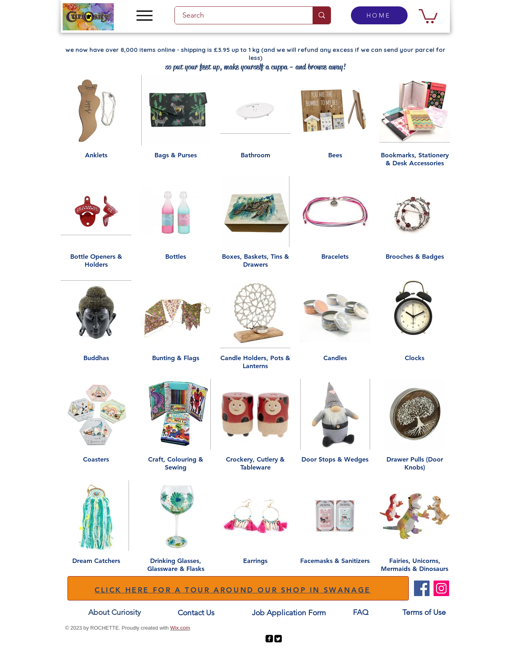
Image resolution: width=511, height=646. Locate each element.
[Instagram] (441, 588)
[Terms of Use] (424, 612)
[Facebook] (422, 588)
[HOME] (379, 15)
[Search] (239, 15)
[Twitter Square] (278, 638)
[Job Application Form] (288, 612)
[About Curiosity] (114, 612)
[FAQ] (360, 612)
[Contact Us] (196, 612)
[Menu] (144, 15)
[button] (428, 15)
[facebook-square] (269, 638)
